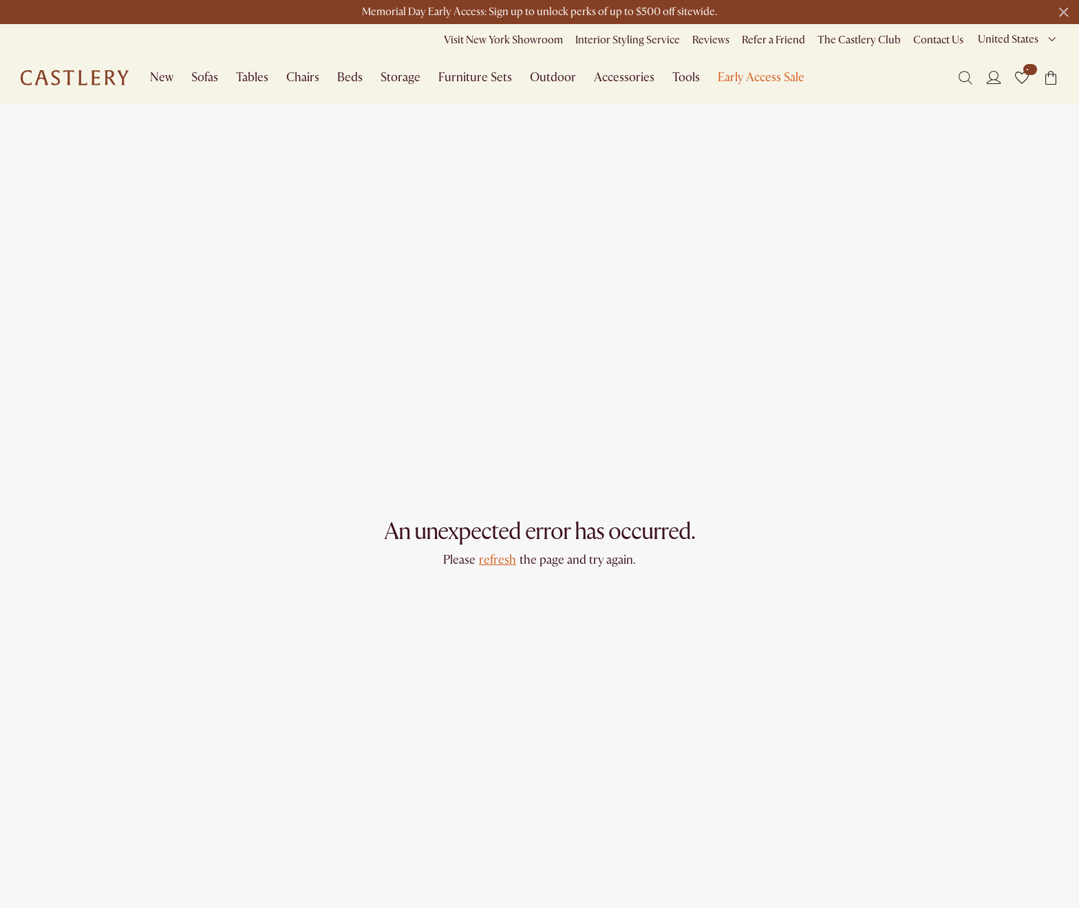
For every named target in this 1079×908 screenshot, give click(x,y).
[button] (1022, 77)
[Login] (993, 77)
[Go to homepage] (74, 78)
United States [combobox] (1008, 39)
